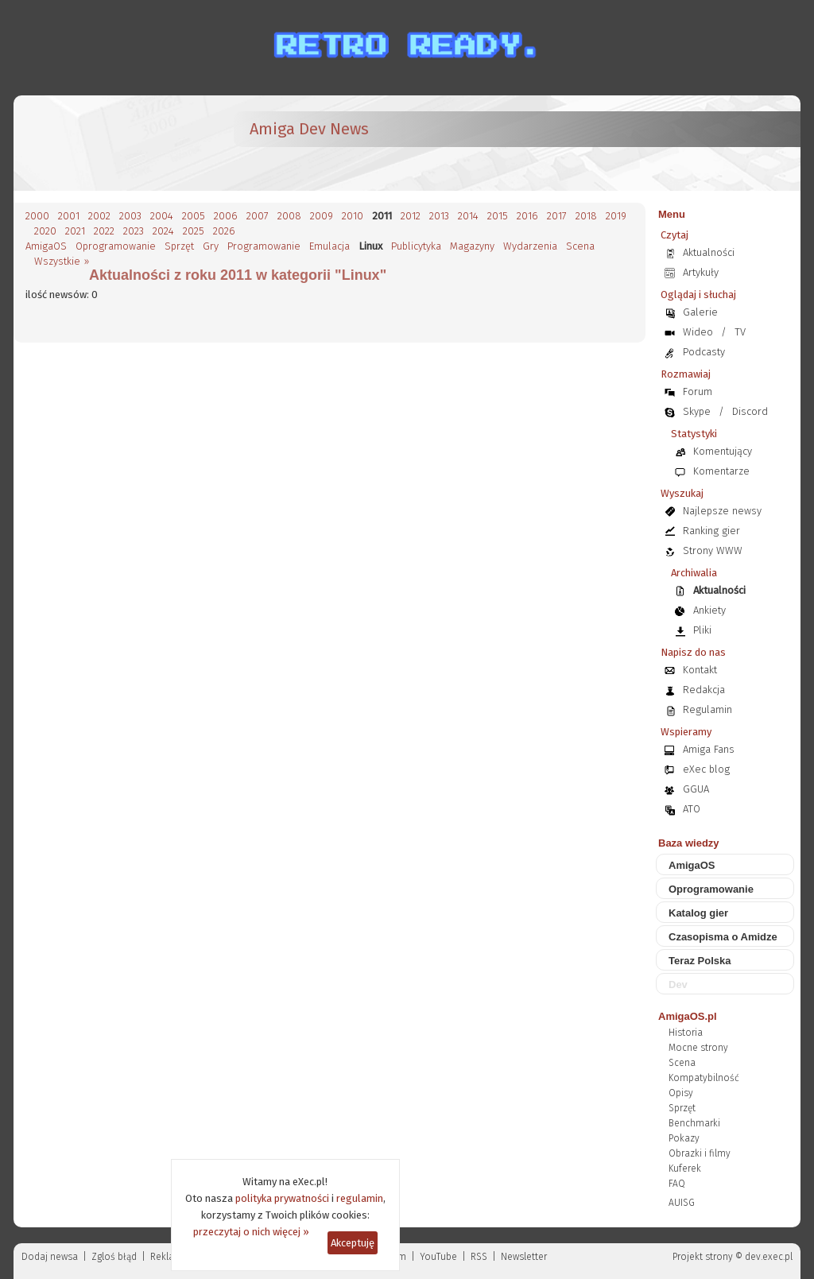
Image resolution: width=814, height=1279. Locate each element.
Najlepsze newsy (722, 511)
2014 (468, 216)
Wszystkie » (61, 261)
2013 (439, 216)
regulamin (359, 1198)
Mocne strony (698, 1047)
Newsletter (524, 1256)
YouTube (438, 1256)
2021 (75, 231)
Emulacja (329, 246)
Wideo (698, 332)
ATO (691, 809)
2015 (497, 216)
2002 (99, 216)
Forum (697, 391)
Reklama (169, 1256)
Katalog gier (698, 913)
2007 (257, 216)
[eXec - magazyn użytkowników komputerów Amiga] (109, 143)
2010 (352, 216)
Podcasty (704, 352)
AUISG (682, 1202)
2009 (321, 216)
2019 (616, 216)
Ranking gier (711, 531)
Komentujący (722, 451)
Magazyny (472, 246)
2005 (193, 216)
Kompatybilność (704, 1077)
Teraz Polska (700, 961)
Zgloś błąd (114, 1256)
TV (740, 332)
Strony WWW (712, 550)
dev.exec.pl (769, 1256)
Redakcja (704, 690)
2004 (161, 216)
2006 (226, 216)
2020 (45, 231)
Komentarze (721, 471)
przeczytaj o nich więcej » (251, 1232)
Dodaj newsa (49, 1256)
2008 (289, 216)
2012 (411, 216)
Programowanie (263, 246)
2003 (130, 216)
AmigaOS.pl (687, 1016)
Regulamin (707, 709)
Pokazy (684, 1138)
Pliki (702, 630)
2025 (193, 231)
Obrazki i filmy (700, 1153)
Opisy (681, 1093)
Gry (211, 246)
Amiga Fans (709, 749)
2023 (133, 231)
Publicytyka (416, 246)
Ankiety (709, 610)
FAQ (677, 1183)
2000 (37, 216)
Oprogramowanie (116, 246)
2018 (586, 216)
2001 (68, 216)
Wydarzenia (530, 246)
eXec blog (706, 769)
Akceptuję (352, 1243)
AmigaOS (46, 246)
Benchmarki (694, 1123)
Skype (697, 411)
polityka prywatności (282, 1198)
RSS (479, 1256)
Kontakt (700, 670)
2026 (224, 231)
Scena (580, 246)
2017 (557, 216)
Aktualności (709, 252)
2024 (163, 231)
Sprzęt (179, 246)
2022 (104, 231)
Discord (750, 411)
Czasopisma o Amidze (723, 937)
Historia (686, 1032)
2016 (527, 216)
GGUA (696, 789)
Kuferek (685, 1168)
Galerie (700, 312)
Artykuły (701, 272)
